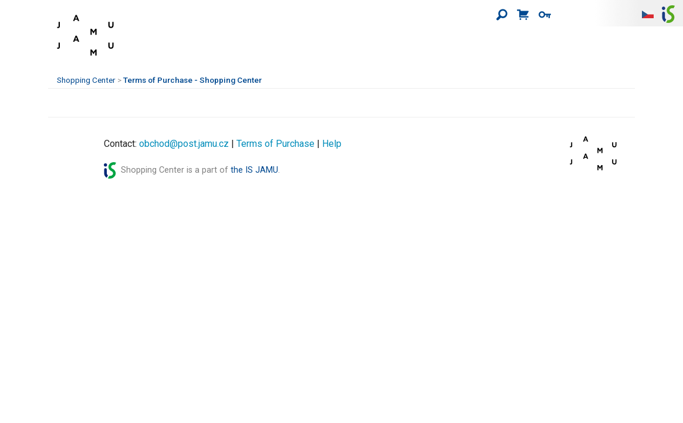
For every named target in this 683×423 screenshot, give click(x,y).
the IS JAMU (254, 170)
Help (332, 143)
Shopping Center (86, 80)
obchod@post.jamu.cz (184, 143)
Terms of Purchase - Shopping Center (192, 80)
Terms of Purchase (275, 143)
